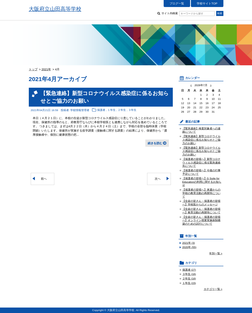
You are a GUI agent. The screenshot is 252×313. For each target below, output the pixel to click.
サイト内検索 (188, 13)
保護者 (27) (189, 269)
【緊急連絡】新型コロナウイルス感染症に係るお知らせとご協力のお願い (201, 140)
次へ (158, 178)
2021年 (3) (188, 242)
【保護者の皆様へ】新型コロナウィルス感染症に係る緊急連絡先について (201, 163)
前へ (44, 178)
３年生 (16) (189, 274)
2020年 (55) (189, 247)
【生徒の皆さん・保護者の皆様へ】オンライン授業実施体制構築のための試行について (201, 220)
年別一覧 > (215, 253)
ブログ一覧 (176, 3)
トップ (33, 69)
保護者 (101, 110)
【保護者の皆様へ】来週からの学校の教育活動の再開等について (201, 193)
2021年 (46, 69)
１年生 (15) (189, 283)
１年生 (111, 110)
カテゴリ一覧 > (213, 289)
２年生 (122, 110)
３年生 (132, 110)
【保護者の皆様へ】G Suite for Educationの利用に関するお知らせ (201, 182)
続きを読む (155, 143)
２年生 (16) (189, 278)
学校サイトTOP (207, 3)
